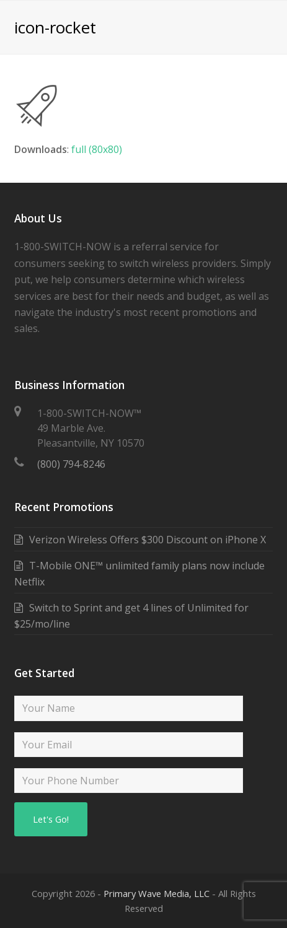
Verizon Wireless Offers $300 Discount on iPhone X (147, 539)
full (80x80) (96, 149)
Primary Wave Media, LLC (157, 893)
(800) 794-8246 (71, 464)
